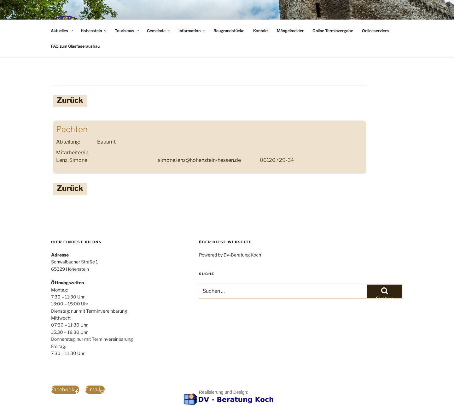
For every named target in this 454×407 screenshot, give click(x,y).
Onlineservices (375, 30)
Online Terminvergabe (332, 30)
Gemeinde (159, 30)
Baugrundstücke (228, 30)
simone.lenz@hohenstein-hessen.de (199, 160)
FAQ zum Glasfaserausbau (75, 46)
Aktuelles (62, 30)
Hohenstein (94, 30)
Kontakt (260, 30)
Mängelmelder (290, 30)
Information (192, 30)
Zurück (70, 100)
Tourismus (127, 30)
